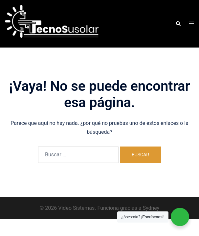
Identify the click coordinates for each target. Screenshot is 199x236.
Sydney (151, 208)
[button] (178, 23)
